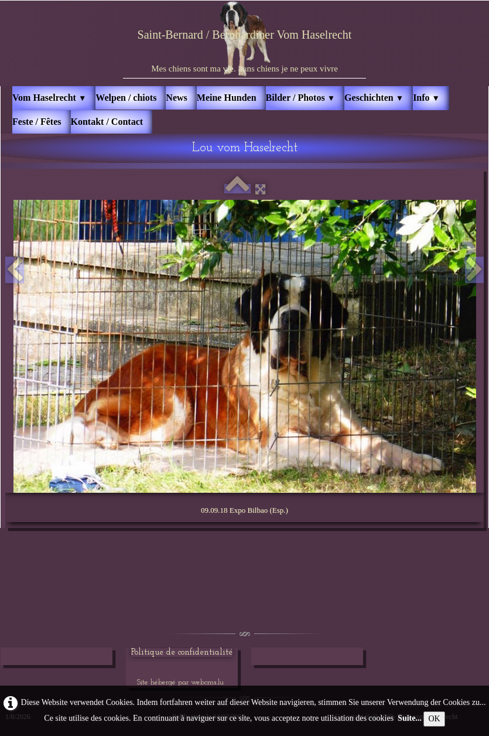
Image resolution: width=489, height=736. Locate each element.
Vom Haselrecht (49, 98)
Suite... (410, 718)
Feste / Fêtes (36, 122)
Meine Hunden (227, 98)
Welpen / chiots (125, 98)
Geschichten (373, 98)
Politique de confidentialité (181, 652)
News (176, 98)
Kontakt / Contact (107, 122)
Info (426, 98)
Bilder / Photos (301, 98)
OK (434, 718)
